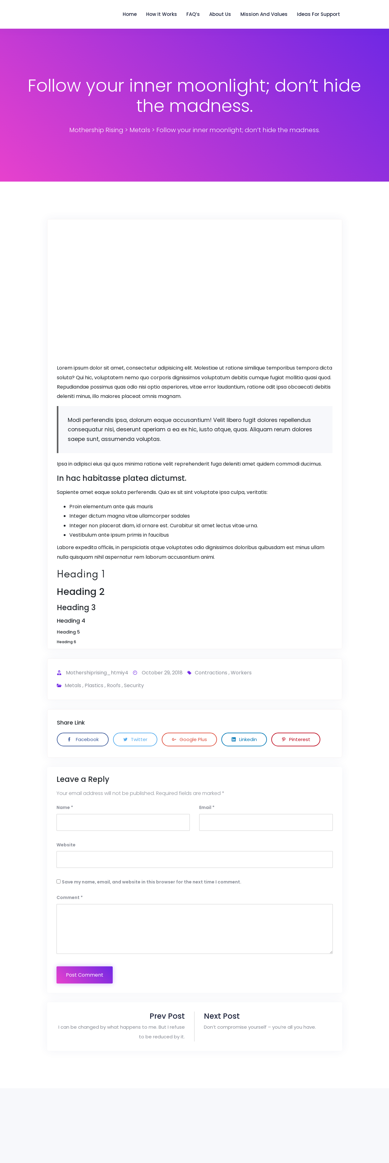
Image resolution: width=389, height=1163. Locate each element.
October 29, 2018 (162, 672)
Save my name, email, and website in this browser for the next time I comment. (151, 882)
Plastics (94, 685)
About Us (220, 14)
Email (206, 807)
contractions (211, 672)
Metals (73, 685)
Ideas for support (318, 14)
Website (66, 845)
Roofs (114, 685)
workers (241, 672)
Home (130, 14)
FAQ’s (193, 14)
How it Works (161, 14)
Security (134, 685)
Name (65, 807)
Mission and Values (264, 14)
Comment (70, 897)
